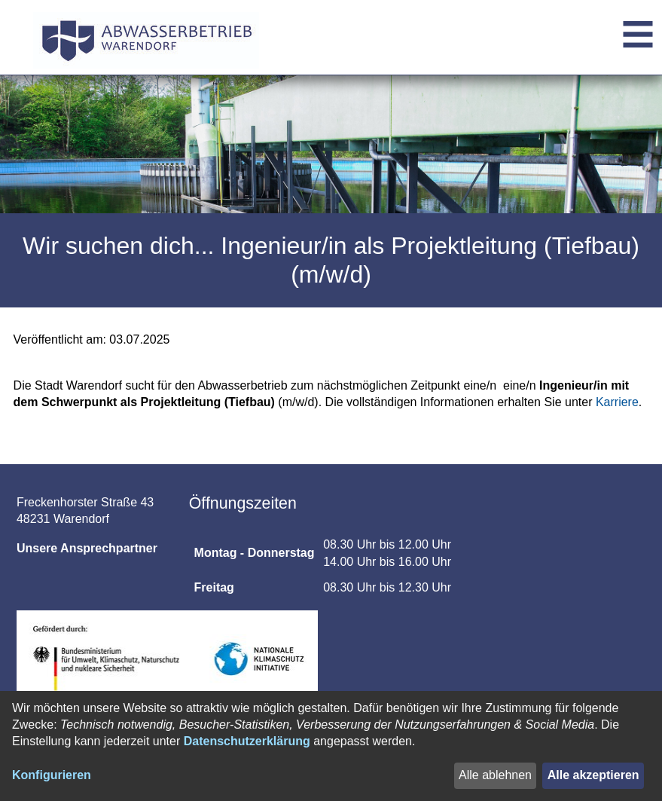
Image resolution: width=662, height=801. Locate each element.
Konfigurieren (51, 775)
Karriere (617, 402)
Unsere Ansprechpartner (87, 548)
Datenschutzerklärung (247, 741)
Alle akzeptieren (593, 775)
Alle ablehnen (495, 775)
